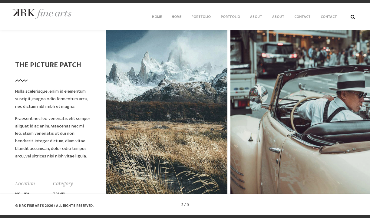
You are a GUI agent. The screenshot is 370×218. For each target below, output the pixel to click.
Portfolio (201, 17)
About (256, 17)
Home (157, 17)
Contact (302, 17)
